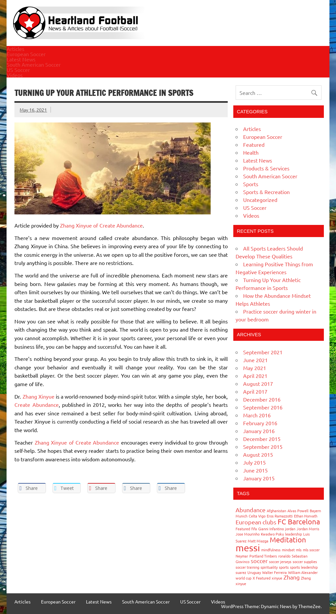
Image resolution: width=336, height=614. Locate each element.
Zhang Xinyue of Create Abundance (101, 225)
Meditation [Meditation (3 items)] (288, 539)
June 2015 (255, 470)
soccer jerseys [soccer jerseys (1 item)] (280, 561)
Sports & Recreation (266, 191)
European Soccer (26, 54)
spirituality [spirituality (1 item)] (269, 567)
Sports (250, 184)
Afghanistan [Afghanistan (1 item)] (276, 510)
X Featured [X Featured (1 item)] (261, 578)
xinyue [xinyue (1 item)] (277, 578)
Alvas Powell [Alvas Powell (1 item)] (297, 510)
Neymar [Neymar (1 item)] (242, 556)
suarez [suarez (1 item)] (241, 572)
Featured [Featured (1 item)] (243, 528)
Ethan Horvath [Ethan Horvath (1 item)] (305, 515)
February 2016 (260, 423)
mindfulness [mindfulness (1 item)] (271, 549)
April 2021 (255, 375)
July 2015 (254, 462)
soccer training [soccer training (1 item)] (247, 567)
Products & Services (266, 168)
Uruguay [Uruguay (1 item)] (254, 572)
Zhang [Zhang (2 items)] (292, 577)
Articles (15, 48)
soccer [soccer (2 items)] (259, 560)
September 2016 (263, 407)
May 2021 (254, 367)
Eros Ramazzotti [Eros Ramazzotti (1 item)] (280, 515)
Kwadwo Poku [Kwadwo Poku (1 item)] (272, 534)
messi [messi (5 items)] (248, 547)
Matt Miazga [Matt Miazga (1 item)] (258, 540)
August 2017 (258, 383)
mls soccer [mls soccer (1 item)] (311, 549)
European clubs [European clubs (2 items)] (256, 521)
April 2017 (255, 391)
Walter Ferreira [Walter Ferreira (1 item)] (274, 572)
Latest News (21, 59)
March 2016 (257, 415)
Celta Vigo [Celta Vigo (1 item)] (257, 515)
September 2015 (263, 446)
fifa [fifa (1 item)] (254, 528)
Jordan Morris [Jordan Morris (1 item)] (308, 528)
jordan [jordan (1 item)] (290, 528)
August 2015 (258, 454)
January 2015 (259, 478)
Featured (253, 144)
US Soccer (18, 69)
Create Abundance (36, 404)
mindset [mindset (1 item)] (288, 549)
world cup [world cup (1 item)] (243, 578)
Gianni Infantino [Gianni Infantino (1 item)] (271, 528)
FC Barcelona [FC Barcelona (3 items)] (299, 521)
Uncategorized (260, 199)
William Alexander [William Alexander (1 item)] (303, 572)
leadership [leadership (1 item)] (293, 534)
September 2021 (263, 352)
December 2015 (262, 438)
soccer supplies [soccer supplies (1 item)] (305, 561)
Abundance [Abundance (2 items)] (250, 509)
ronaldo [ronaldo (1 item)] (284, 556)
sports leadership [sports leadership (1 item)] (304, 567)
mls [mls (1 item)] (299, 549)
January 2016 (259, 431)
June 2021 (255, 360)
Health (251, 152)
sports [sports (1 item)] (284, 567)
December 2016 (262, 399)
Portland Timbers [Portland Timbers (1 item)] (263, 556)
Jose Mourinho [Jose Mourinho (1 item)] (248, 534)
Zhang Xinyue (39, 396)
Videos (15, 75)
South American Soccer (34, 64)
